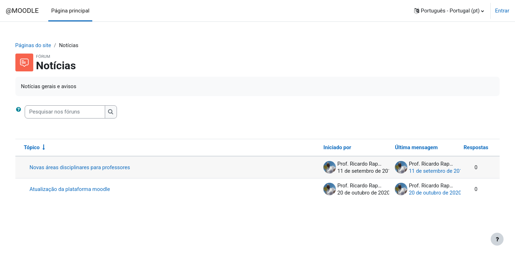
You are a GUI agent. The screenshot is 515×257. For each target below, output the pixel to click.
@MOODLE (22, 11)
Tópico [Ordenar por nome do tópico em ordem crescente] (42, 148)
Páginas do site (43, 45)
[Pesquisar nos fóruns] (75, 112)
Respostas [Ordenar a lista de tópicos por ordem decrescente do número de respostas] (465, 148)
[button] (449, 10)
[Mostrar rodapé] (497, 239)
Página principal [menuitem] (70, 10)
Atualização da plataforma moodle (81, 189)
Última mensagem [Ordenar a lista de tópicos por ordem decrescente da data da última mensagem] (406, 148)
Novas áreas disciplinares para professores (91, 168)
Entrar (502, 10)
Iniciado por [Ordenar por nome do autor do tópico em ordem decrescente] (327, 148)
